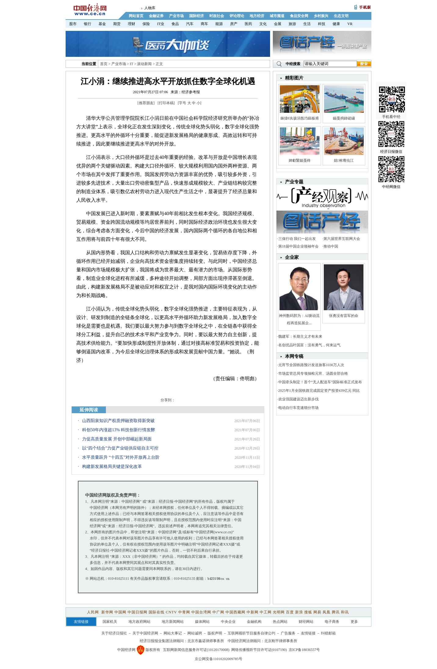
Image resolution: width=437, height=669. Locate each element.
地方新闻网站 (173, 621)
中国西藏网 (235, 612)
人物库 (149, 8)
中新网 (252, 612)
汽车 (189, 24)
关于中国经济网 (145, 633)
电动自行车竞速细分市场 (298, 408)
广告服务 (288, 633)
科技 (321, 24)
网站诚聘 (194, 633)
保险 (146, 24)
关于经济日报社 (114, 633)
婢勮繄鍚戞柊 (300, 160)
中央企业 (228, 621)
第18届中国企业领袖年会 (298, 246)
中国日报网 (137, 612)
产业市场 (176, 16)
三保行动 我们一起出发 (297, 239)
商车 (204, 24)
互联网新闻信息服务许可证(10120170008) (196, 650)
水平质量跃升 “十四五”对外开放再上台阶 (121, 457)
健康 (336, 24)
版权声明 (215, 633)
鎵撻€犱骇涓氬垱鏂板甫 (299, 118)
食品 (175, 24)
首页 (103, 64)
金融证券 (156, 16)
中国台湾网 (201, 612)
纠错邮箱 (328, 633)
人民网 (93, 612)
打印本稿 (166, 103)
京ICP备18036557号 (304, 650)
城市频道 (277, 16)
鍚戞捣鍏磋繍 (344, 118)
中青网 (184, 612)
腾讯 (336, 612)
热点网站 (280, 621)
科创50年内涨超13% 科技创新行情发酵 (118, 430)
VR (349, 24)
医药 (248, 24)
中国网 (120, 612)
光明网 (279, 612)
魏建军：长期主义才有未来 (300, 336)
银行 (87, 24)
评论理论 (236, 16)
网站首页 (136, 16)
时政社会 (216, 16)
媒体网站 (202, 621)
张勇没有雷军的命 (343, 316)
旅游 (292, 24)
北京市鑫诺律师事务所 (205, 641)
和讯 (345, 612)
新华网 (107, 612)
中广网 (218, 612)
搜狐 (308, 612)
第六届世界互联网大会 (341, 239)
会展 (277, 24)
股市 (73, 24)
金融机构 (254, 621)
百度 (290, 612)
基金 (102, 24)
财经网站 (306, 621)
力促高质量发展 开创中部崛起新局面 (117, 439)
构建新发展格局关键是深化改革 (112, 466)
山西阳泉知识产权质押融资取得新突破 (118, 420)
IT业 (160, 24)
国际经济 (196, 16)
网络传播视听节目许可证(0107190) (259, 650)
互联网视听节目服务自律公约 (251, 633)
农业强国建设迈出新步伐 (298, 399)
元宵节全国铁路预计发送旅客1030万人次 (311, 365)
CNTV (171, 612)
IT (131, 64)
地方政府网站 (139, 621)
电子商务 (332, 621)
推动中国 (330, 246)
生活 (307, 24)
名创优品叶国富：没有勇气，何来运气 (309, 345)
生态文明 (341, 16)
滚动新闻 (144, 64)
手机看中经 (392, 92)
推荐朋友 (146, 103)
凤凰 (326, 612)
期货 (117, 24)
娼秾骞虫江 (343, 160)
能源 (219, 24)
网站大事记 (173, 633)
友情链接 (308, 633)
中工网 (266, 612)
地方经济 (257, 16)
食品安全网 (299, 16)
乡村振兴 (321, 16)
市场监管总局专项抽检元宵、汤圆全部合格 (313, 373)
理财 (131, 24)
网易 (317, 612)
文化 (263, 24)
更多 (354, 621)
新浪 (299, 612)
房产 (233, 24)
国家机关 (110, 621)
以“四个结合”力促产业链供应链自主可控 (120, 448)
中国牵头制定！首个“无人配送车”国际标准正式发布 (320, 382)
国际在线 (156, 612)
